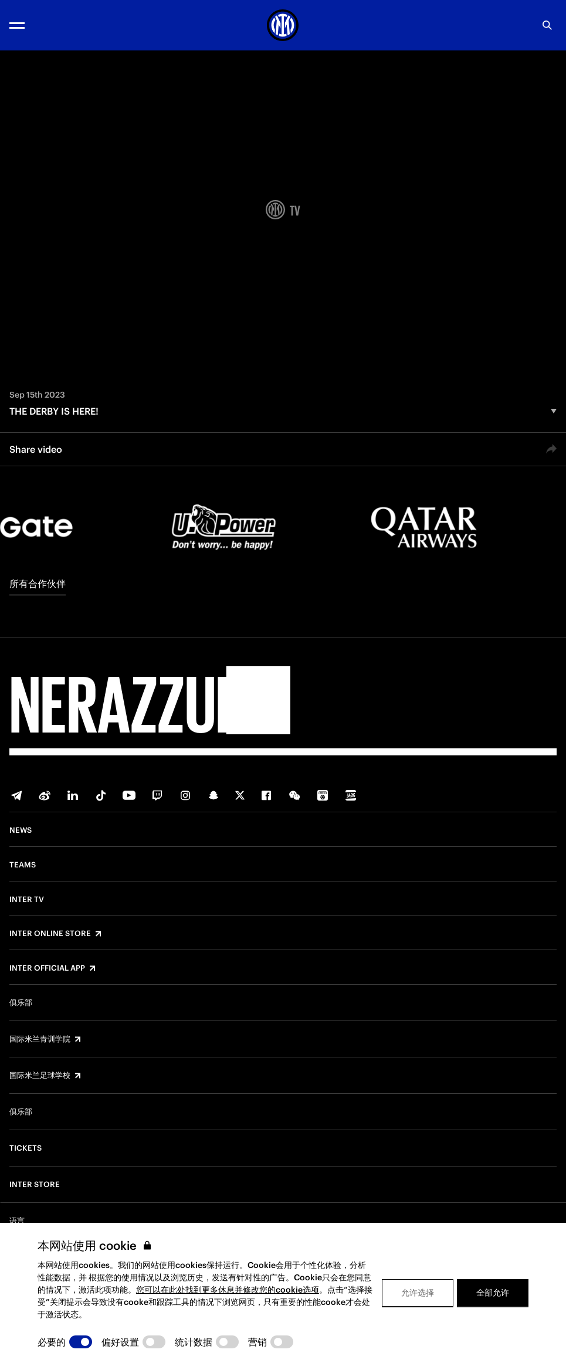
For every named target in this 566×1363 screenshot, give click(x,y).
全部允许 (492, 1292)
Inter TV (26, 899)
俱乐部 (20, 1003)
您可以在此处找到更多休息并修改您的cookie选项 (227, 1289)
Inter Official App (47, 968)
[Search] (547, 25)
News (20, 830)
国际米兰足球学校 (39, 1075)
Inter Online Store (50, 933)
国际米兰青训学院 (39, 1039)
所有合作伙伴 (37, 583)
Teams (22, 865)
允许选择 (417, 1292)
